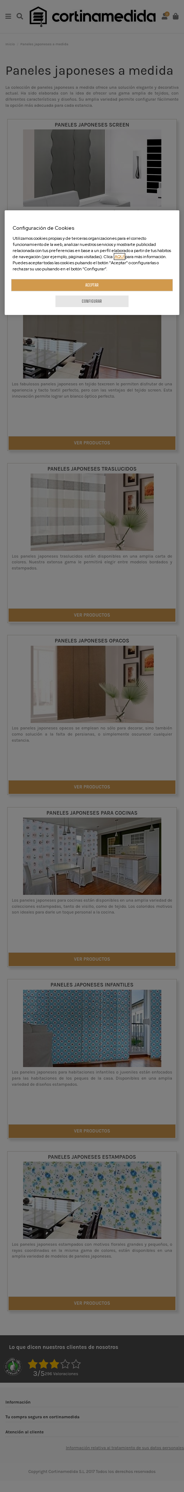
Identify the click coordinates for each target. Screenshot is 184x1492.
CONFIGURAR (92, 301)
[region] (92, 262)
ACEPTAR (92, 285)
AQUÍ (120, 256)
